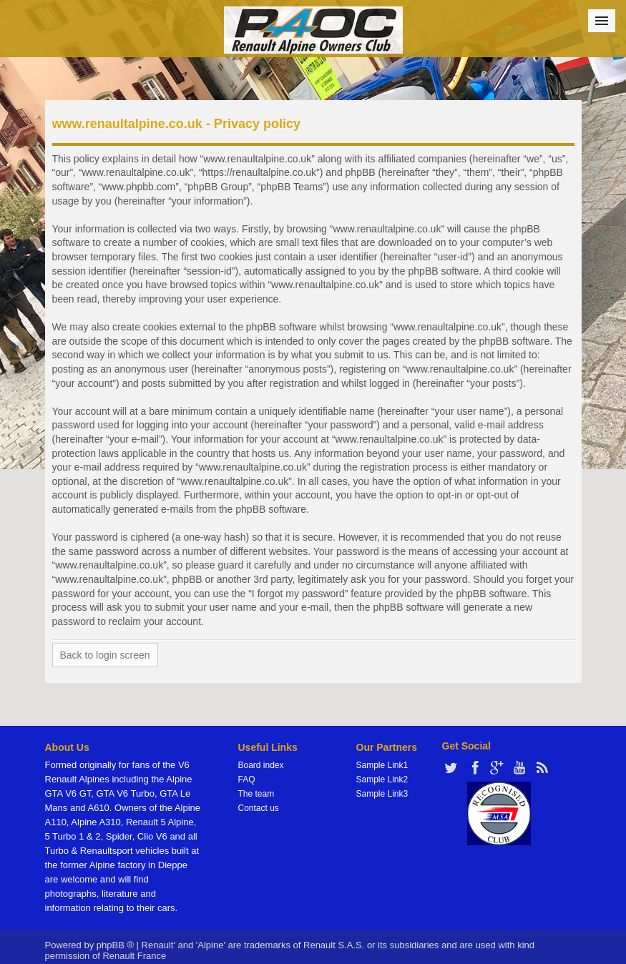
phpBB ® (115, 945)
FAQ (246, 779)
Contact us (258, 808)
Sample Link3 (382, 794)
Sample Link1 (382, 765)
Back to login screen (105, 655)
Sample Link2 (382, 779)
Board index (261, 765)
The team (256, 794)
